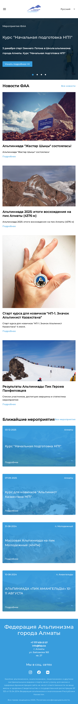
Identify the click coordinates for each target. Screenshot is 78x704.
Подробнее (9, 156)
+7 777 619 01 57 (39, 642)
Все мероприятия (65, 419)
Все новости (68, 86)
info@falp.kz (39, 645)
